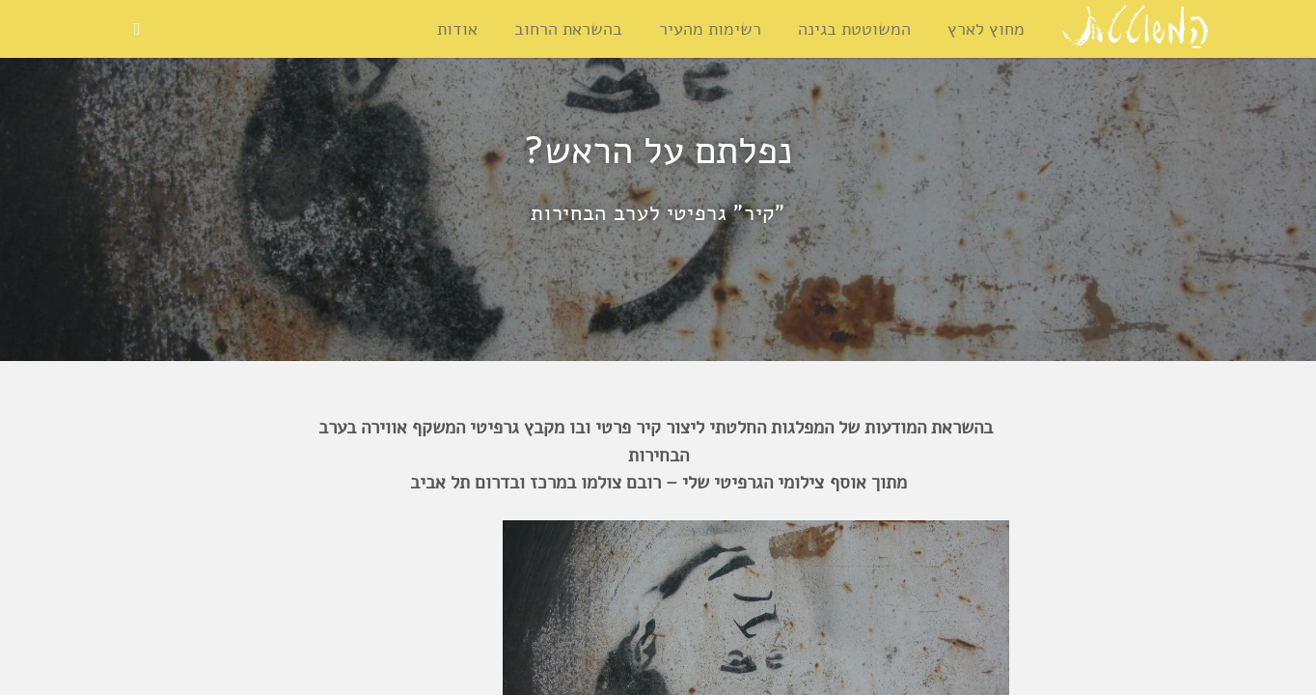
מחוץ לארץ (986, 29)
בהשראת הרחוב (568, 29)
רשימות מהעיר (710, 29)
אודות (457, 29)
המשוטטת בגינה (854, 29)
